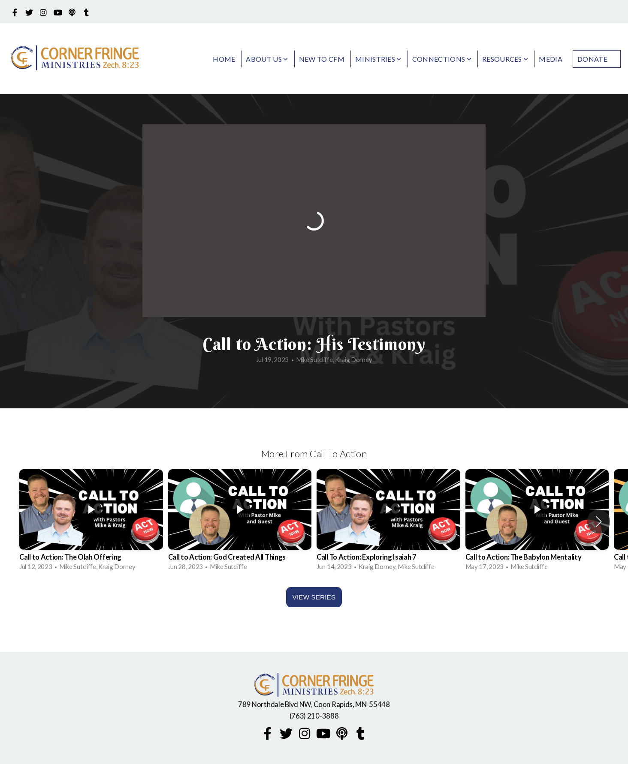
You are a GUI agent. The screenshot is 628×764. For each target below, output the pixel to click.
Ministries (378, 59)
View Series (314, 597)
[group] (91, 521)
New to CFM (321, 59)
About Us (267, 59)
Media (550, 59)
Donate (592, 59)
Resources (505, 59)
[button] (598, 521)
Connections (441, 59)
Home (224, 59)
